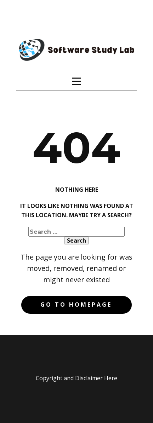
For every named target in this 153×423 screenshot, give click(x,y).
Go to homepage (76, 304)
